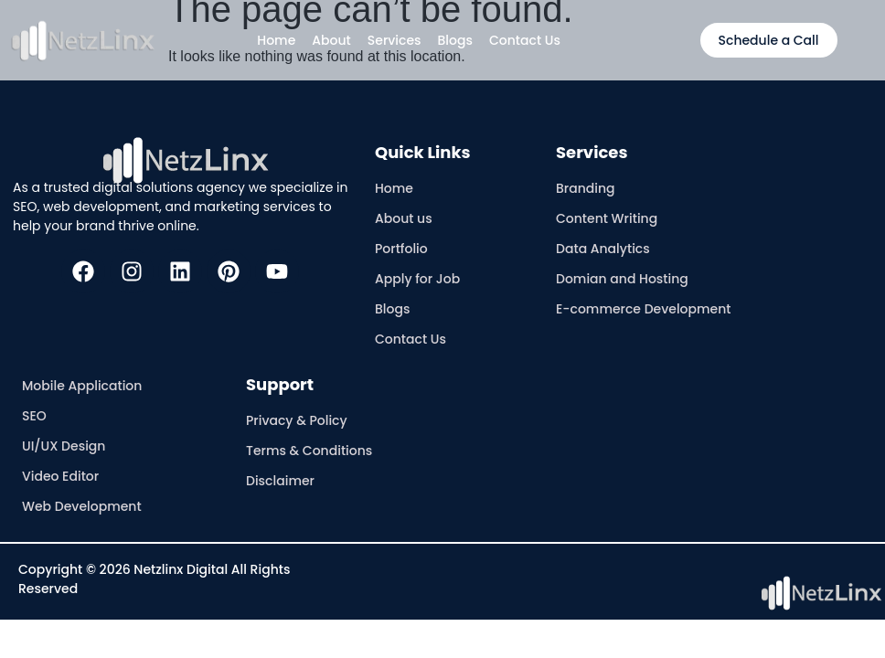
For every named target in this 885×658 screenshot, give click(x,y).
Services (394, 40)
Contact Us (524, 40)
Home (276, 40)
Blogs (455, 40)
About (331, 40)
